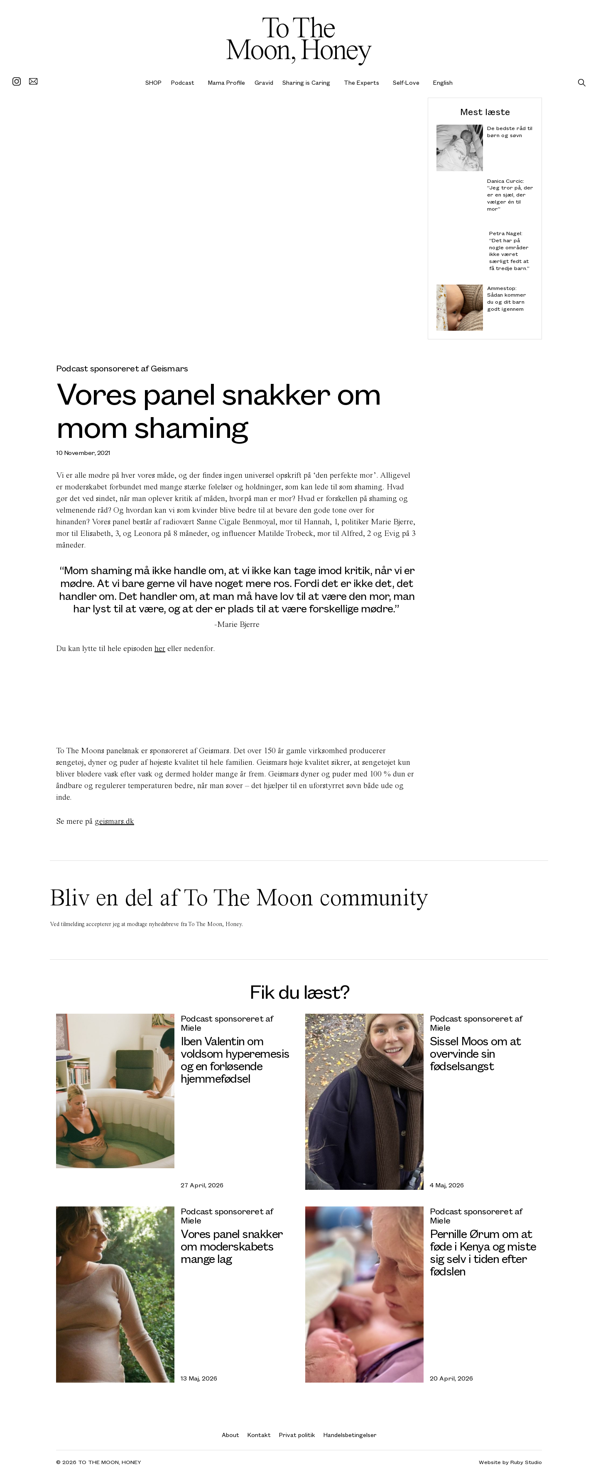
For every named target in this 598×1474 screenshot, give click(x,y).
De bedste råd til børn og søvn (509, 132)
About (230, 1435)
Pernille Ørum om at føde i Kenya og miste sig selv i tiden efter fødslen (483, 1252)
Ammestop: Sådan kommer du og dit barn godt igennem (506, 298)
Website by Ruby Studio (510, 1462)
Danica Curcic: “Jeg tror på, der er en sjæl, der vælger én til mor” (510, 194)
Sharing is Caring (306, 82)
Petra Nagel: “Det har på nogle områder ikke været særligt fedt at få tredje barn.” (509, 251)
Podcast (182, 82)
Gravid (264, 82)
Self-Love (406, 82)
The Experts (361, 82)
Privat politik (297, 1435)
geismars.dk (114, 821)
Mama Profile (226, 82)
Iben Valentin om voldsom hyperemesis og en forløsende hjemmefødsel (235, 1059)
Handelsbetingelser (350, 1435)
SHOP (153, 82)
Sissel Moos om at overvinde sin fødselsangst (475, 1053)
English (443, 82)
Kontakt (259, 1435)
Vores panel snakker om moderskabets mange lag (232, 1245)
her (159, 648)
